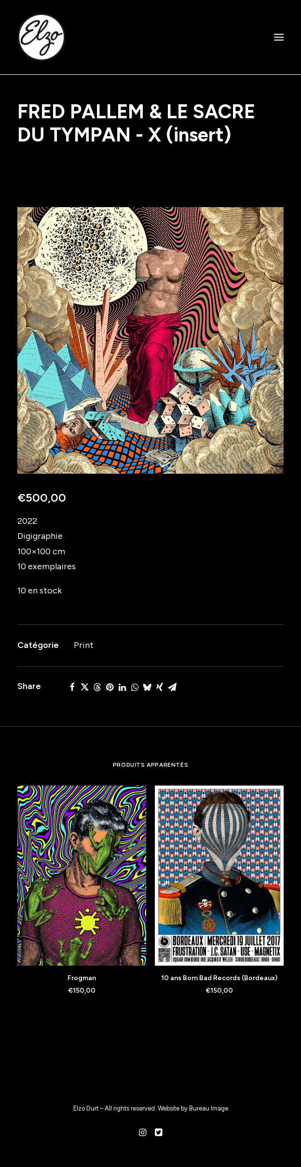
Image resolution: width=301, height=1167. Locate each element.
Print (84, 645)
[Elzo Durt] (41, 37)
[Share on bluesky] (147, 687)
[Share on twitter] (84, 687)
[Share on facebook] (72, 687)
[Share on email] (172, 687)
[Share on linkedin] (122, 687)
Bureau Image (208, 1108)
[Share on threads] (97, 687)
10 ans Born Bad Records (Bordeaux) (219, 978)
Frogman (82, 978)
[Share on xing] (159, 687)
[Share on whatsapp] (134, 687)
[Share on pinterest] (109, 687)
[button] (279, 37)
